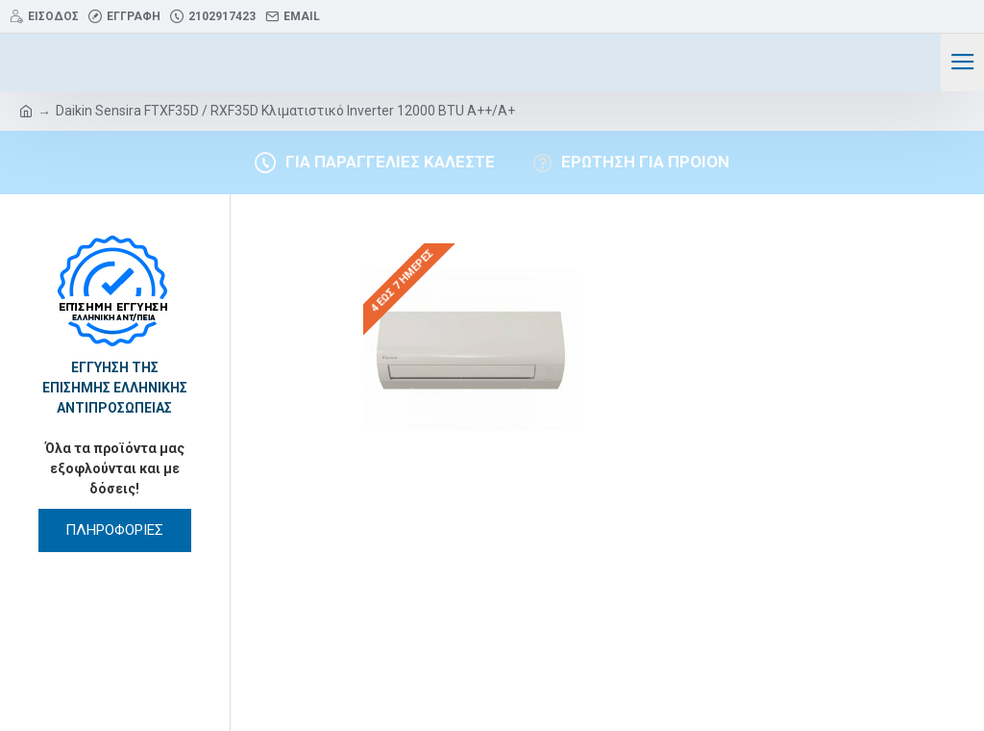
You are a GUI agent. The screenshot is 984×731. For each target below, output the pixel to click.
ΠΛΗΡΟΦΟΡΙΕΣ (114, 530)
